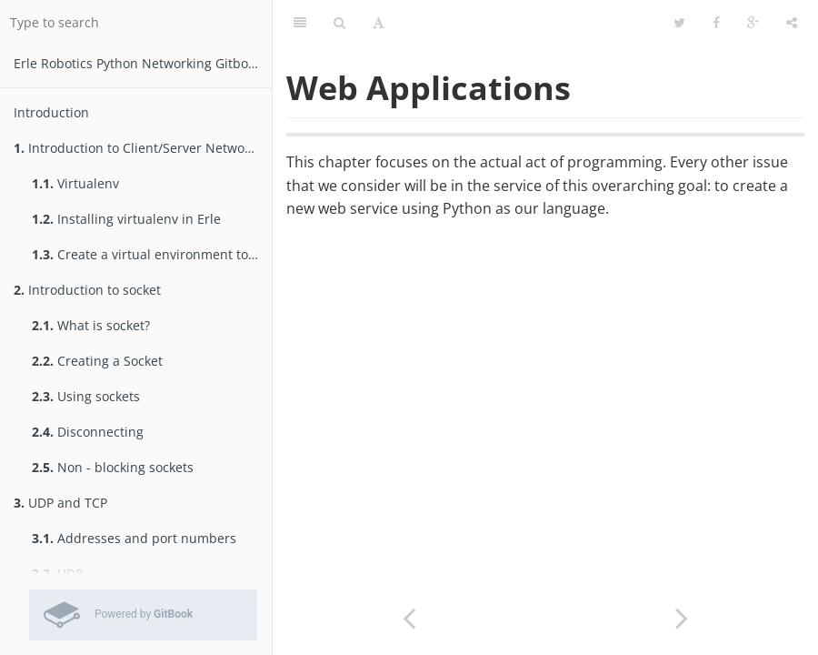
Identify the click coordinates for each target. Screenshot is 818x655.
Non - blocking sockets (113, 467)
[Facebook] (716, 22)
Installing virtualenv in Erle (126, 218)
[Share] (792, 22)
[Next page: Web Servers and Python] (681, 616)
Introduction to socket (87, 289)
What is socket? (91, 325)
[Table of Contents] (300, 22)
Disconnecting (88, 431)
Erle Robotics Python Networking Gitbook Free (143, 63)
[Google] (753, 22)
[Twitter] (679, 22)
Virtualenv (75, 183)
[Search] (339, 22)
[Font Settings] (378, 22)
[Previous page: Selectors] (409, 616)
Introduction (51, 112)
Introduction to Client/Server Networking (143, 147)
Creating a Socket (97, 360)
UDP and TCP (60, 502)
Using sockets (86, 396)
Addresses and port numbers (134, 538)
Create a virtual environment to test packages (152, 254)
